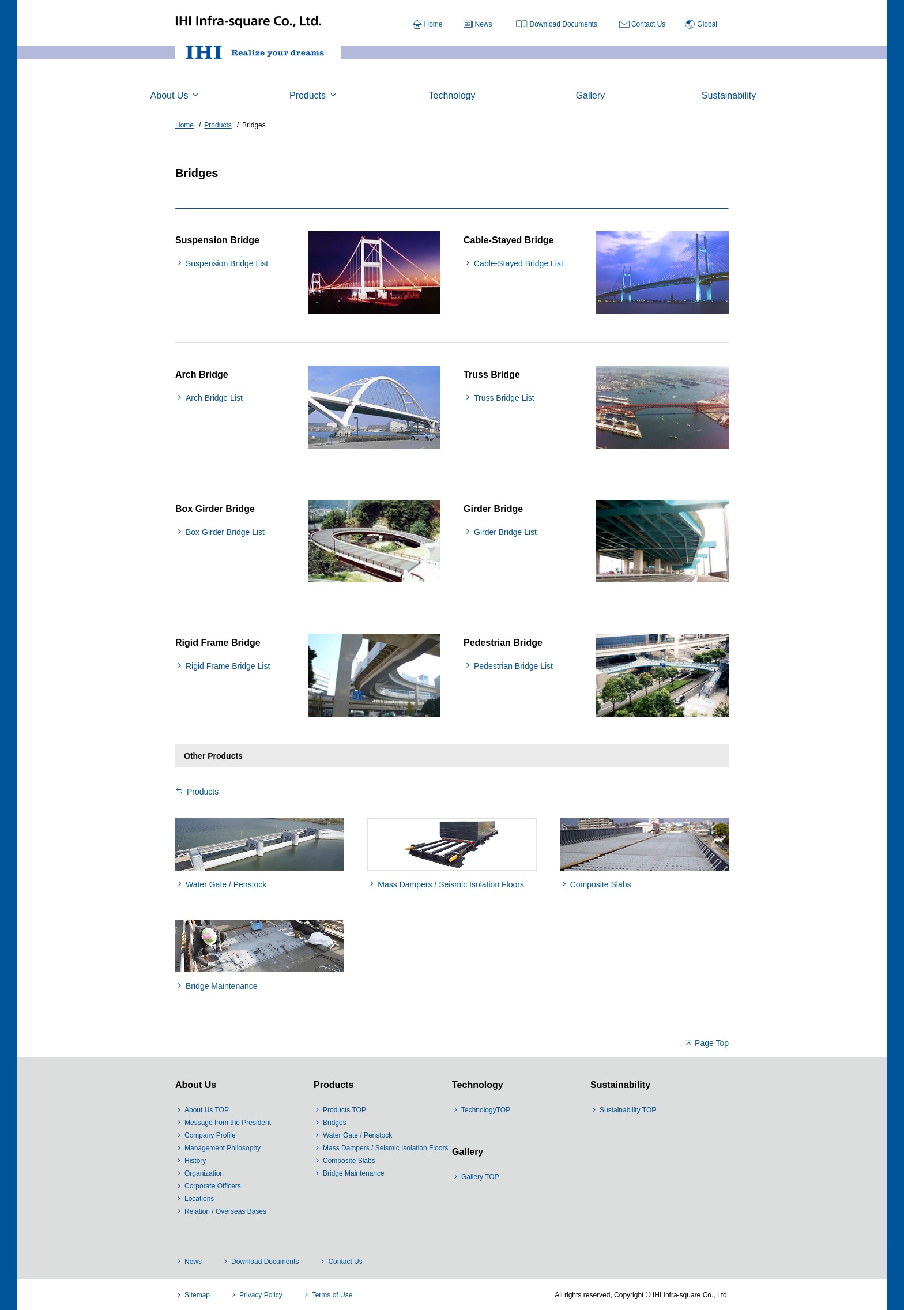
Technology (477, 1085)
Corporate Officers (212, 1186)
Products (203, 791)
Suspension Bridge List (227, 263)
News (483, 24)
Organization (204, 1173)
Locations (199, 1199)
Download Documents (563, 24)
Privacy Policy (260, 1295)
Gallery (467, 1152)
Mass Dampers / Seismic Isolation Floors (451, 884)
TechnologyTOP (485, 1110)
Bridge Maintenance (222, 986)
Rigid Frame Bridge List (228, 666)
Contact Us (648, 24)
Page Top (712, 1043)
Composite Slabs (600, 884)
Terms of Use (332, 1295)
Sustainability (620, 1085)
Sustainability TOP (628, 1110)
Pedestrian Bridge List (513, 666)
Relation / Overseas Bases (225, 1211)
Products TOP (344, 1110)
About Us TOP (206, 1110)
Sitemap (197, 1295)
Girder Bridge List (505, 532)
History (195, 1161)
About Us (195, 1085)
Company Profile (210, 1135)
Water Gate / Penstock (226, 884)
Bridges (334, 1123)
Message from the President (227, 1123)
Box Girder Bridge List (225, 532)
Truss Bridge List (504, 397)
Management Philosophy (222, 1148)
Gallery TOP (480, 1177)
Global (707, 24)
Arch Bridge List (214, 397)
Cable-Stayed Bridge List (518, 263)
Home (433, 24)
